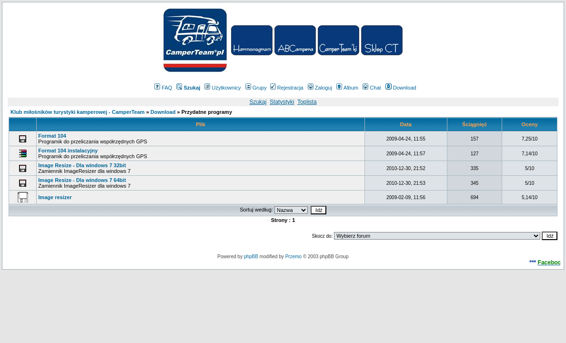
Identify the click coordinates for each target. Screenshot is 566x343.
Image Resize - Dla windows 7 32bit (82, 165)
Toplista (307, 102)
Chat (372, 88)
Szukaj (257, 102)
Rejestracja (286, 88)
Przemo (293, 256)
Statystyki (282, 102)
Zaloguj (320, 88)
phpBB (251, 256)
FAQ (163, 88)
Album (347, 88)
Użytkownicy (222, 88)
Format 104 (52, 136)
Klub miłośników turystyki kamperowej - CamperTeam (77, 112)
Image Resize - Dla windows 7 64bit (82, 180)
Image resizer (54, 197)
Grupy (256, 88)
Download (400, 88)
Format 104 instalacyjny (68, 150)
